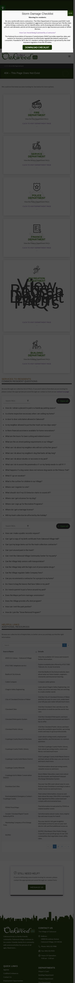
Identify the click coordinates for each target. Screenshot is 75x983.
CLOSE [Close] (70, 13)
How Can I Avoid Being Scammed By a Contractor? (37, 33)
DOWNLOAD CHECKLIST (37, 47)
